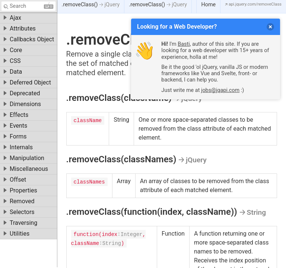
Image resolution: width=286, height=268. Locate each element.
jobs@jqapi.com (220, 90)
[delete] (270, 27)
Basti (184, 44)
